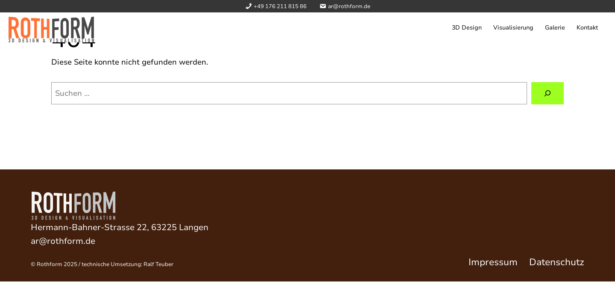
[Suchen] (547, 93)
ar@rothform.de (63, 241)
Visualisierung (513, 28)
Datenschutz (556, 262)
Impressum (493, 262)
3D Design (467, 28)
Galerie (555, 28)
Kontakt (587, 28)
